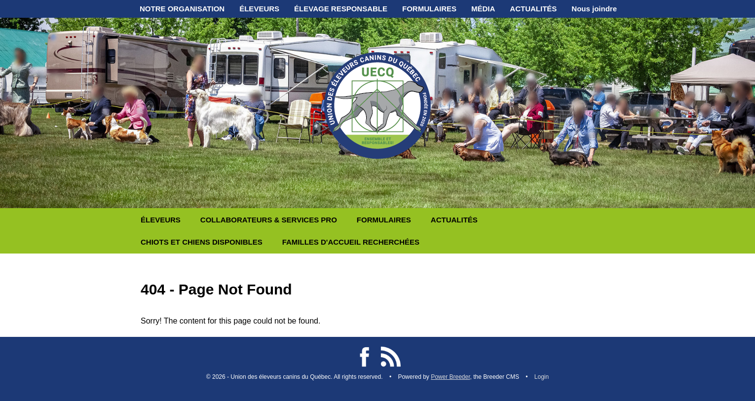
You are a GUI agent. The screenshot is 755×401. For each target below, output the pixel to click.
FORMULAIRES (429, 8)
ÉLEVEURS (259, 8)
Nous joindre (594, 8)
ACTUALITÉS (533, 8)
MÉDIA (483, 8)
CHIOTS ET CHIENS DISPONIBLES (202, 242)
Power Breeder (450, 376)
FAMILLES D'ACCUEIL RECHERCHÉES (350, 242)
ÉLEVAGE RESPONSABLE (340, 8)
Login (541, 376)
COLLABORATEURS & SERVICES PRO (268, 220)
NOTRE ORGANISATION (182, 8)
